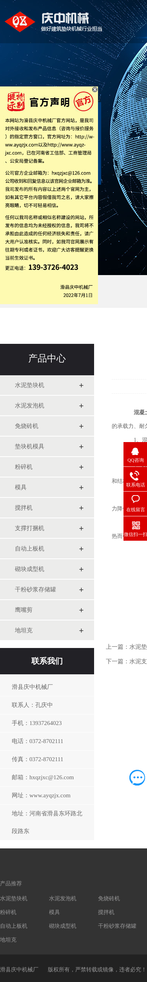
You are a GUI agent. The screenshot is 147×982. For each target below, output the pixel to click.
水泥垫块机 (29, 385)
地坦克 (24, 630)
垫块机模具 (29, 446)
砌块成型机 (29, 569)
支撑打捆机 (29, 528)
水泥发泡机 (29, 405)
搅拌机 (24, 508)
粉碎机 (24, 467)
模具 (21, 487)
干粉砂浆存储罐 (35, 589)
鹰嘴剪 (24, 610)
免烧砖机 (26, 426)
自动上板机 (29, 548)
